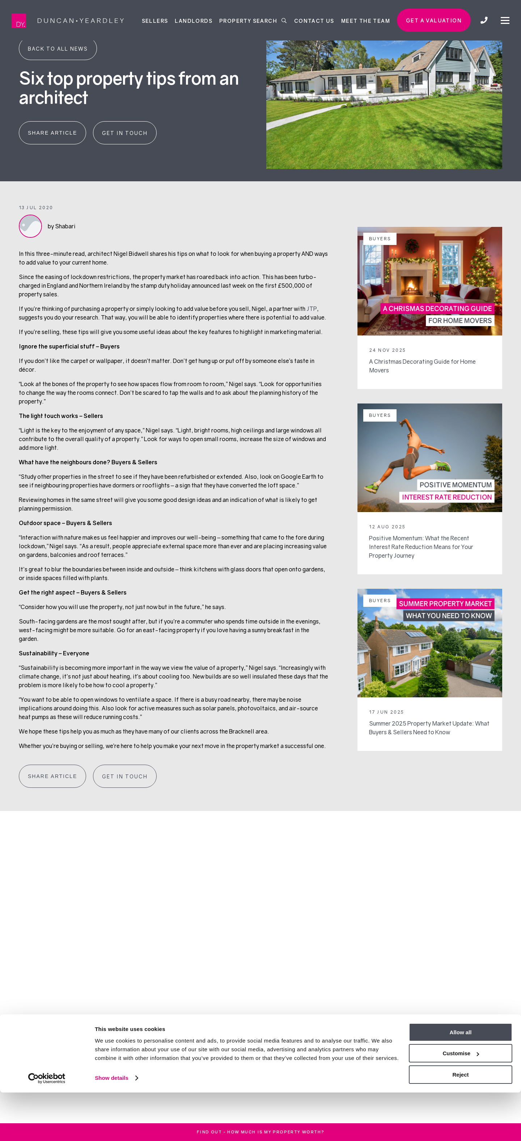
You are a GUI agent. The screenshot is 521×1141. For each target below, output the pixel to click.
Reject (460, 1123)
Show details (111, 1126)
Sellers (155, 20)
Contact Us (314, 20)
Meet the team (365, 20)
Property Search (253, 20)
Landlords (193, 20)
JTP (311, 308)
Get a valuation (434, 20)
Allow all (461, 1081)
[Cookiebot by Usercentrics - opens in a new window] (47, 1126)
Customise (460, 1102)
